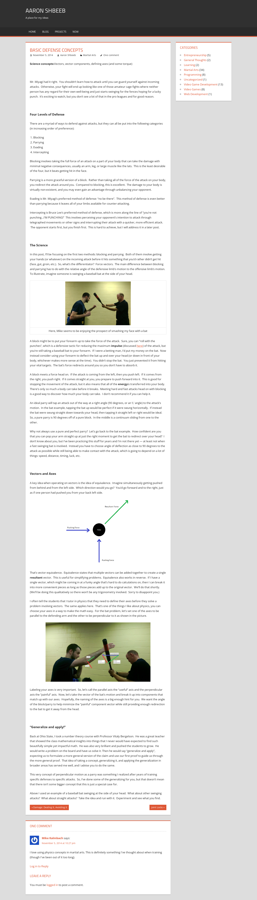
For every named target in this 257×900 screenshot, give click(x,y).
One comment (111, 55)
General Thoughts (195, 60)
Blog (45, 32)
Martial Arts (89, 55)
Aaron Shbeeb (46, 10)
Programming (192, 74)
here (140, 346)
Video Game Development (200, 84)
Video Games (192, 89)
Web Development (196, 94)
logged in (52, 885)
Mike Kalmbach (52, 838)
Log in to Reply (39, 866)
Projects (60, 32)
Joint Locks (157, 807)
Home (32, 32)
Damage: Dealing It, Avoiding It (50, 807)
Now (76, 32)
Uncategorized (193, 79)
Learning (189, 65)
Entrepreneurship (195, 55)
